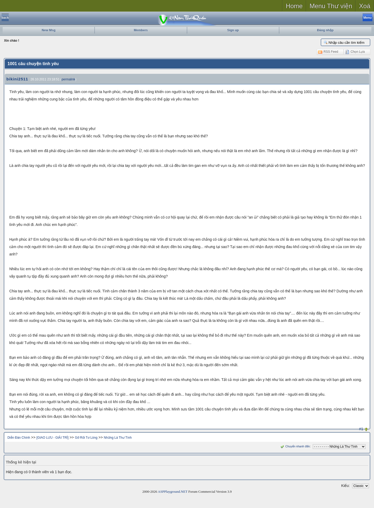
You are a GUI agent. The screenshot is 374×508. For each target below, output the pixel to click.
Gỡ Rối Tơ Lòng (86, 437)
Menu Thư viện (331, 5)
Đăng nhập (325, 30)
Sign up (233, 30)
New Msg (48, 30)
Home (294, 5)
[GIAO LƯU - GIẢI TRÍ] (52, 437)
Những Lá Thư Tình (118, 437)
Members (141, 30)
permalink (68, 79)
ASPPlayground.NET (172, 492)
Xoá (364, 5)
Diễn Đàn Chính (18, 437)
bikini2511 (17, 79)
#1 (361, 429)
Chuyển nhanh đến (295, 446)
